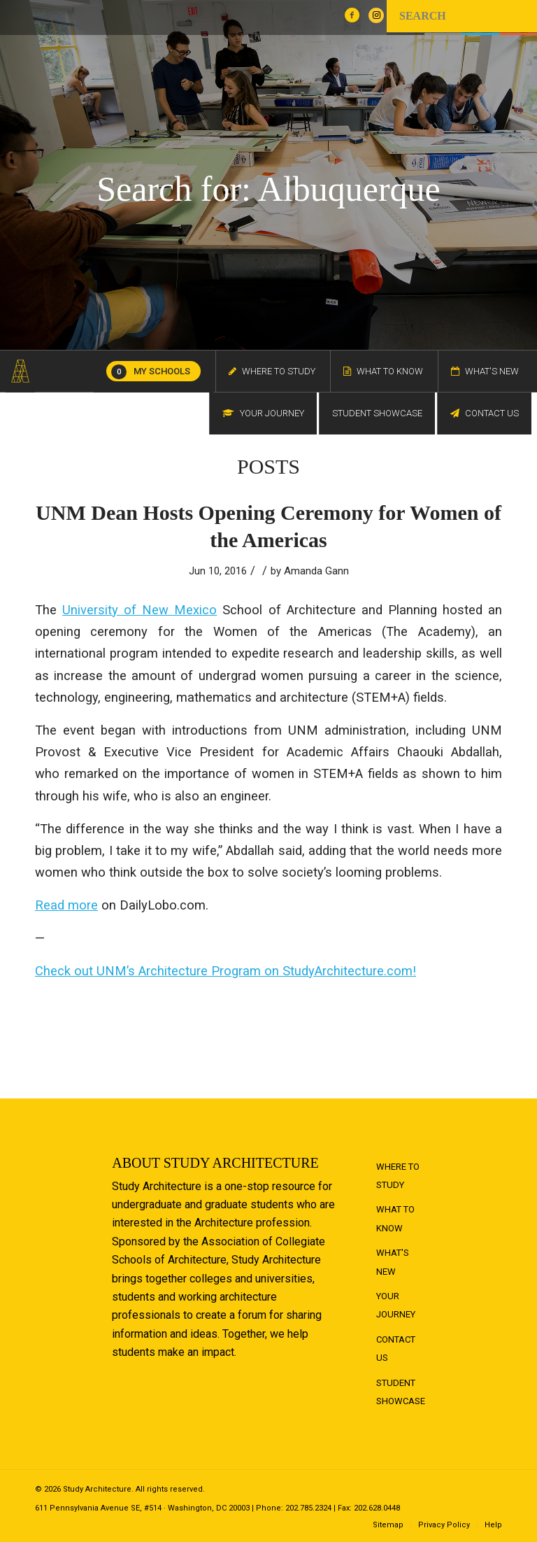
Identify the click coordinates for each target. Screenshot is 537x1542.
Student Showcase (400, 1392)
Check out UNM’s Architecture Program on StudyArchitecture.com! (225, 970)
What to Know (395, 1218)
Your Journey (395, 1305)
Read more (66, 905)
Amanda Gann (316, 571)
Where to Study (398, 1175)
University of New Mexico (139, 609)
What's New (392, 1261)
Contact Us (395, 1348)
